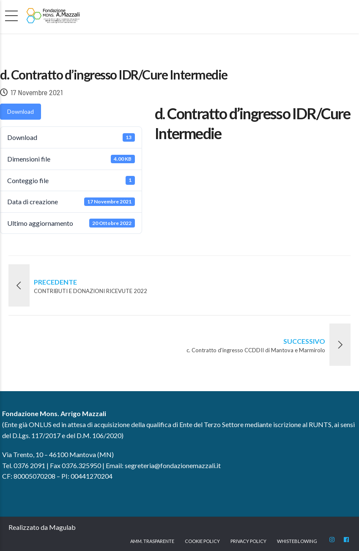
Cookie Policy (202, 541)
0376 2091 (29, 465)
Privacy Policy (248, 541)
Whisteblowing (297, 541)
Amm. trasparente (152, 541)
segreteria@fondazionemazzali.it (173, 465)
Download (20, 111)
